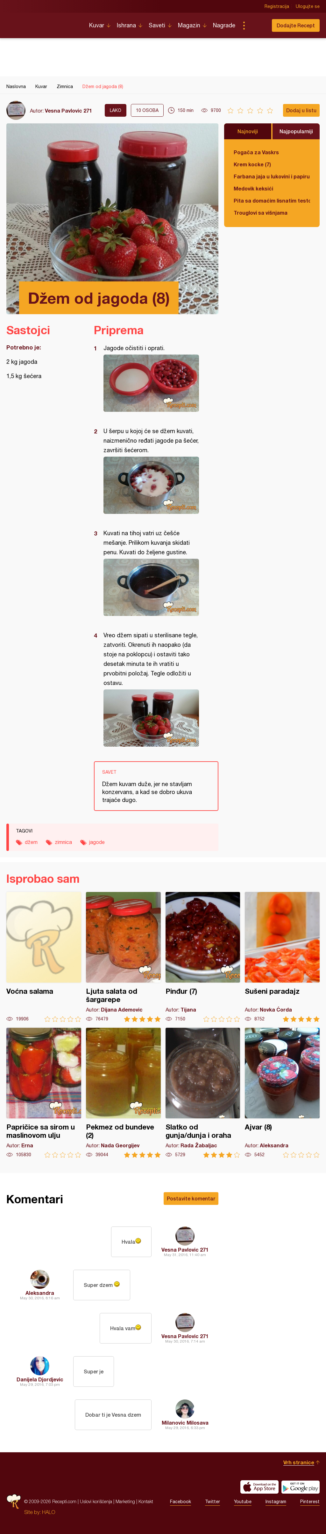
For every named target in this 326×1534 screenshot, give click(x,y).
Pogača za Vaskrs (256, 152)
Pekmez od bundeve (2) (123, 1093)
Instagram (276, 1501)
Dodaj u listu (301, 110)
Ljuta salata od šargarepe (123, 957)
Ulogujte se (308, 6)
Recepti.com (43, 22)
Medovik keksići (253, 188)
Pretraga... (256, 25)
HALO (48, 1512)
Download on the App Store (259, 1487)
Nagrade (224, 25)
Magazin (189, 25)
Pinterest (310, 1501)
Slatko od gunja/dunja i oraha (203, 1093)
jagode (97, 842)
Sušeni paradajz (282, 957)
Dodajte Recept (296, 25)
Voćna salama (43, 957)
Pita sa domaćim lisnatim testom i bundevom (272, 200)
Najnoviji (247, 131)
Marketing (125, 1501)
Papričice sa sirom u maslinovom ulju (43, 1093)
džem (31, 842)
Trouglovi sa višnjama (260, 213)
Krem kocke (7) (252, 164)
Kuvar (96, 25)
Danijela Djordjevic (40, 1379)
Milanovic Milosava (185, 1423)
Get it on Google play (300, 1487)
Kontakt (145, 1501)
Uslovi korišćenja (96, 1501)
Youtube (243, 1501)
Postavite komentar (191, 1198)
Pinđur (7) (203, 957)
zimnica (63, 842)
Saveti (157, 25)
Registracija (277, 6)
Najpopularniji (296, 131)
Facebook (180, 1501)
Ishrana (126, 25)
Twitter (212, 1501)
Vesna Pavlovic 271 (68, 110)
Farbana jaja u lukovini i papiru (272, 176)
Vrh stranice (298, 1462)
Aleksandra (39, 1293)
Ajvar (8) (282, 1093)
